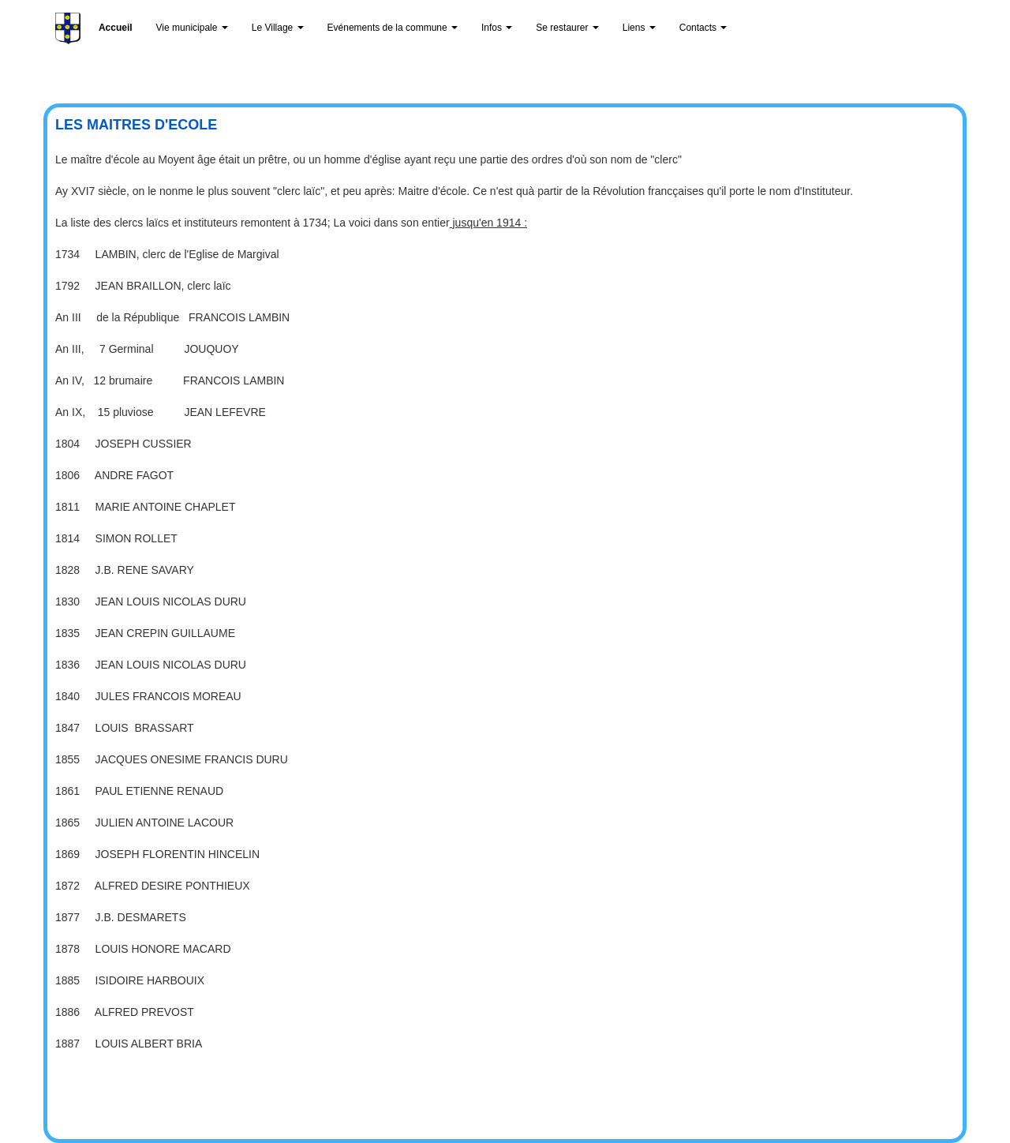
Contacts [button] (703, 27)
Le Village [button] (278, 27)
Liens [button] (639, 27)
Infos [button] (496, 27)
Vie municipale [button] (192, 27)
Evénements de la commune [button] (392, 27)
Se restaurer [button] (567, 27)
